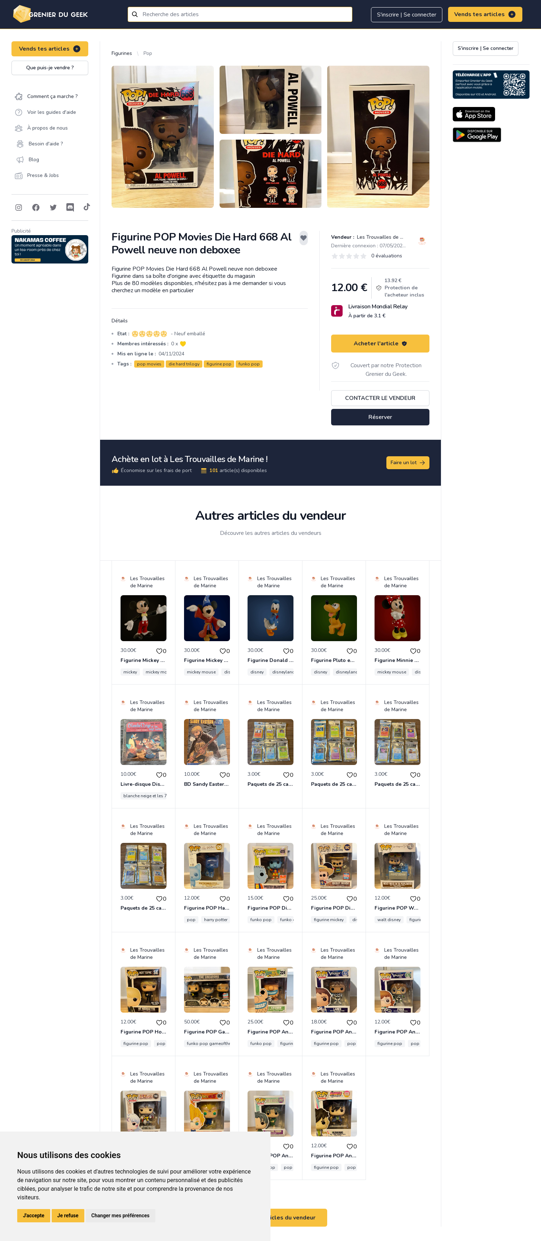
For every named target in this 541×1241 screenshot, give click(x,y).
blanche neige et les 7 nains (151, 796)
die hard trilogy (184, 364)
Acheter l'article (380, 343)
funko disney (293, 920)
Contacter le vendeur (380, 398)
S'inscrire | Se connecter (406, 15)
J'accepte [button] (33, 1215)
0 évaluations (386, 255)
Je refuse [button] (68, 1215)
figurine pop (219, 364)
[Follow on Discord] (70, 207)
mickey (130, 672)
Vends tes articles (485, 14)
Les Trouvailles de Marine (385, 237)
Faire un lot (408, 462)
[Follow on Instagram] (18, 207)
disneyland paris (289, 672)
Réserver (380, 417)
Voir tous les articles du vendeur (270, 1218)
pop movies (149, 364)
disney (257, 672)
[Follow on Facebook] (36, 207)
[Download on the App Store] (474, 114)
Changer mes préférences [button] (120, 1215)
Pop (148, 53)
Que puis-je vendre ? (50, 67)
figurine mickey (329, 920)
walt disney (389, 920)
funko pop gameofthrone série (217, 1043)
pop (191, 920)
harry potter (215, 920)
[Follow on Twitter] (53, 207)
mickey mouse (160, 672)
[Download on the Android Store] (477, 134)
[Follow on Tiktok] (87, 207)
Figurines (122, 53)
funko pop (249, 364)
